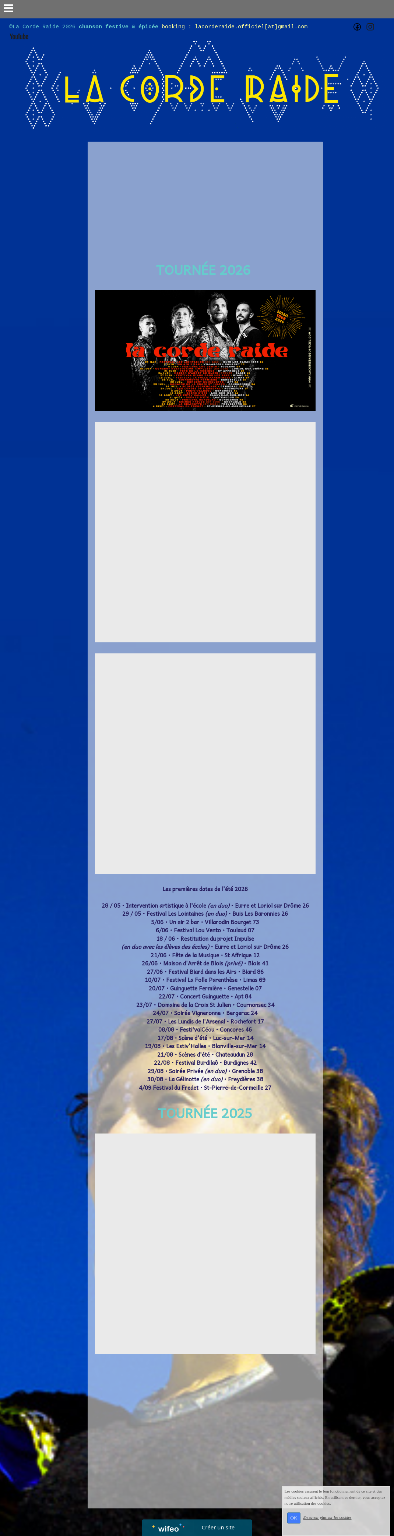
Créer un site (218, 1527)
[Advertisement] (205, 200)
